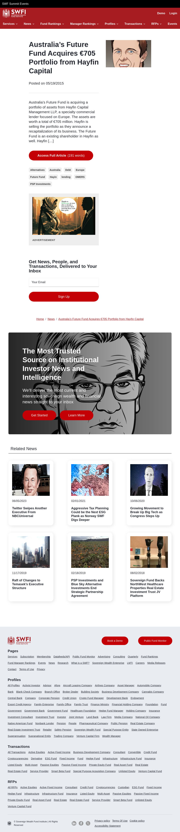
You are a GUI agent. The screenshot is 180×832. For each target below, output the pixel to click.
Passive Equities (49, 764)
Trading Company (64, 736)
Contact (12, 669)
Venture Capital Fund (150, 771)
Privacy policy (102, 820)
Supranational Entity (39, 736)
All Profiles (14, 685)
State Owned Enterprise (144, 729)
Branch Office (52, 691)
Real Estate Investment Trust (24, 729)
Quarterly (133, 656)
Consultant (119, 752)
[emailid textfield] (64, 282)
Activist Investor (31, 685)
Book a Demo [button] (115, 640)
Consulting (119, 656)
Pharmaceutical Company (93, 723)
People (72, 723)
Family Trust (81, 704)
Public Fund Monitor (84, 656)
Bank (11, 691)
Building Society (90, 691)
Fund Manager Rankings (21, 663)
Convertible (134, 752)
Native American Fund (20, 723)
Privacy (41, 669)
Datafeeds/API (62, 656)
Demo (161, 13)
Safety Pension (62, 729)
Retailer (47, 729)
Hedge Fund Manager (111, 710)
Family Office (64, 704)
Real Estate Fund (17, 771)
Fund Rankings (50, 23)
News (27, 23)
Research (63, 663)
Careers (140, 663)
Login (173, 13)
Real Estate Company (142, 723)
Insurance (154, 710)
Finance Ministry (100, 704)
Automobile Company (149, 685)
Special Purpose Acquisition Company (94, 771)
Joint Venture (76, 717)
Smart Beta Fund (60, 771)
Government (15, 710)
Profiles (110, 23)
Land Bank (92, 717)
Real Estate (141, 764)
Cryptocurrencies (105, 787)
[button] (11, 24)
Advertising (104, 656)
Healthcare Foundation (83, 710)
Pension (61, 723)
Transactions (133, 23)
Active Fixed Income (59, 752)
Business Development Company (120, 691)
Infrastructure (110, 758)
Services (9, 23)
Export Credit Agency (19, 704)
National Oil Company (148, 717)
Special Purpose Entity (116, 729)
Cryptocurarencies (18, 758)
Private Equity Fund (100, 764)
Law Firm (106, 717)
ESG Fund (51, 758)
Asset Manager (125, 685)
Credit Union (69, 698)
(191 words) (61, 155)
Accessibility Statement (108, 825)
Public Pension (119, 723)
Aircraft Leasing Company (77, 685)
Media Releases (156, 663)
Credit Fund (150, 752)
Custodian (123, 787)
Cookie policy (137, 820)
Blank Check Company (29, 691)
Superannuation (16, 736)
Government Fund (57, 710)
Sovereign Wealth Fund (87, 729)
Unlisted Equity (126, 771)
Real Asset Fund (123, 764)
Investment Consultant (20, 717)
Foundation (152, 704)
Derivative (36, 758)
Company (30, 698)
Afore (57, 685)
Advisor (47, 685)
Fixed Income (67, 758)
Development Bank (117, 698)
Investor (61, 717)
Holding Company (136, 710)
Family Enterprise (44, 704)
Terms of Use (26, 669)
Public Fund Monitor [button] (155, 640)
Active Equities (36, 752)
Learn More (81, 416)
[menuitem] (14, 658)
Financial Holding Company (127, 704)
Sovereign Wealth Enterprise (108, 663)
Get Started (43, 416)
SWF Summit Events (15, 3)
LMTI (130, 663)
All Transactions (16, 752)
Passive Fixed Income (74, 764)
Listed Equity (15, 764)
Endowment (137, 698)
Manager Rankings (83, 23)
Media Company (123, 717)
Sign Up (64, 296)
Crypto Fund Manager (91, 698)
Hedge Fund (93, 758)
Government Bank (34, 710)
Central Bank (15, 698)
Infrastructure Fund (131, 758)
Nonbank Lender (44, 723)
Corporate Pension (49, 698)
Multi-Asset (31, 764)
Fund (164, 704)
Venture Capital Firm (87, 736)
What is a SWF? (80, 663)
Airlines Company (105, 685)
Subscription (27, 656)
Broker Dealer (70, 691)
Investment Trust (45, 717)
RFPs (155, 23)
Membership (44, 656)
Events (172, 23)
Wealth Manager (111, 736)
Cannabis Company (153, 691)
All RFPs (13, 787)
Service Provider (39, 771)
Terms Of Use (120, 820)
